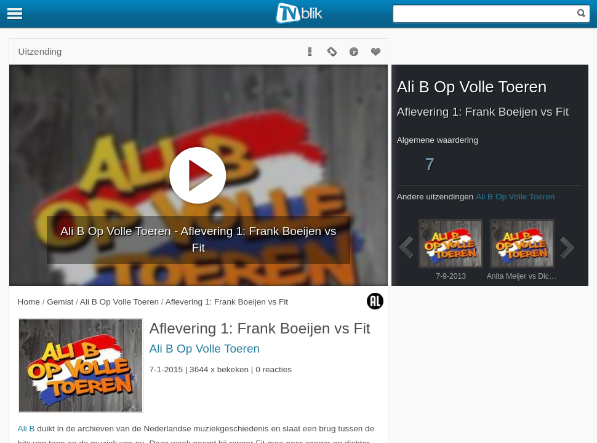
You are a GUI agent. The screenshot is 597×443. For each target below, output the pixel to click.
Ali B (26, 428)
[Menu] (15, 13)
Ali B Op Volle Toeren (205, 348)
